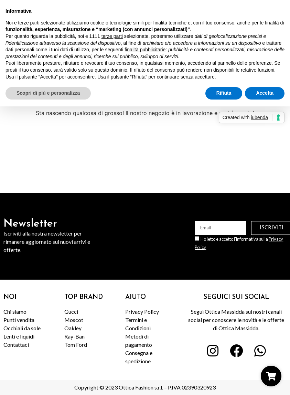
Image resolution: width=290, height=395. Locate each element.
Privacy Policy (142, 311)
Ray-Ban (74, 336)
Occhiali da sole (22, 328)
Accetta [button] (264, 93)
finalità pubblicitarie (145, 49)
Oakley (73, 328)
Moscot (73, 319)
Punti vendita (18, 319)
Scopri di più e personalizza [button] (48, 93)
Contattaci (16, 344)
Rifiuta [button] (224, 93)
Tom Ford (75, 344)
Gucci (71, 311)
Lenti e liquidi (18, 336)
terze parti (112, 36)
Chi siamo (14, 311)
